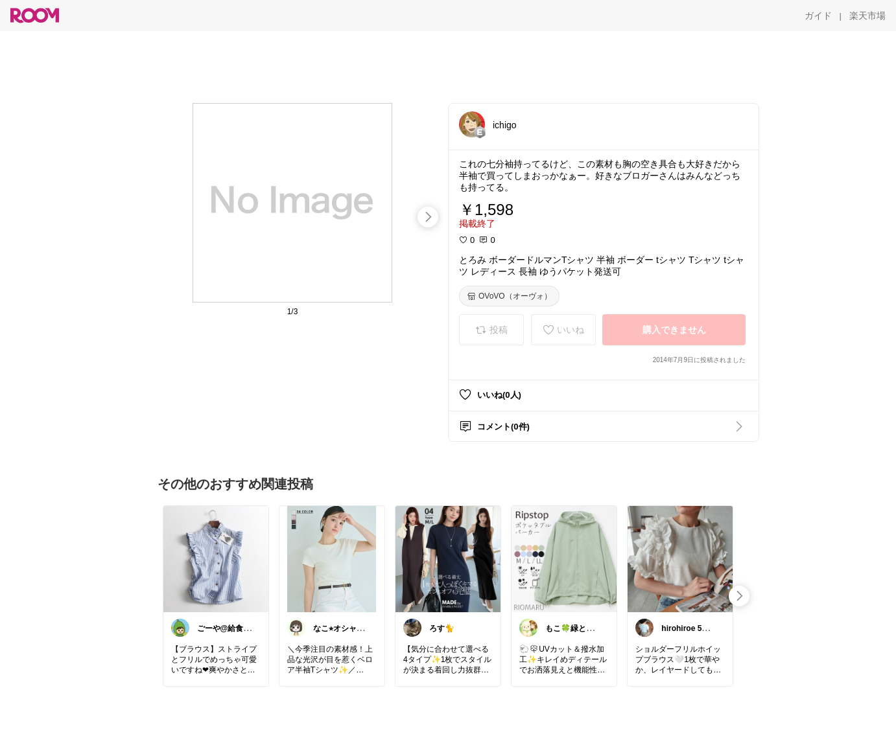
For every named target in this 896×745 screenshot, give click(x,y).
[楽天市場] (867, 15)
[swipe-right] (428, 217)
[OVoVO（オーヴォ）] (509, 296)
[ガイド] (818, 15)
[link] (215, 558)
